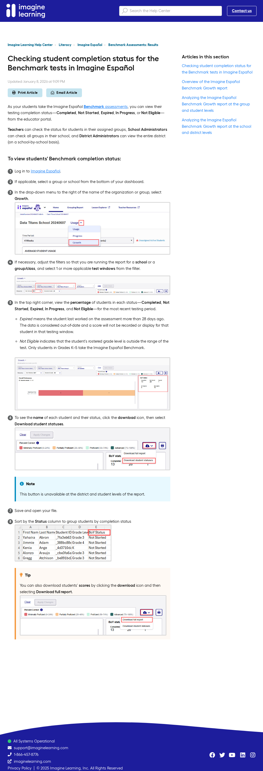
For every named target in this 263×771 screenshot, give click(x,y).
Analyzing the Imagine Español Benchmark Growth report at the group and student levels (216, 104)
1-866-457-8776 (26, 754)
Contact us (242, 10)
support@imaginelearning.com (41, 748)
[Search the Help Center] (170, 11)
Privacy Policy (20, 768)
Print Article (25, 93)
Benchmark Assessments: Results (133, 45)
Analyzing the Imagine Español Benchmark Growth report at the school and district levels (216, 126)
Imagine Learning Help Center (30, 45)
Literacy (65, 45)
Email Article (64, 93)
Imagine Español (90, 45)
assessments (106, 106)
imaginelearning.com (32, 761)
